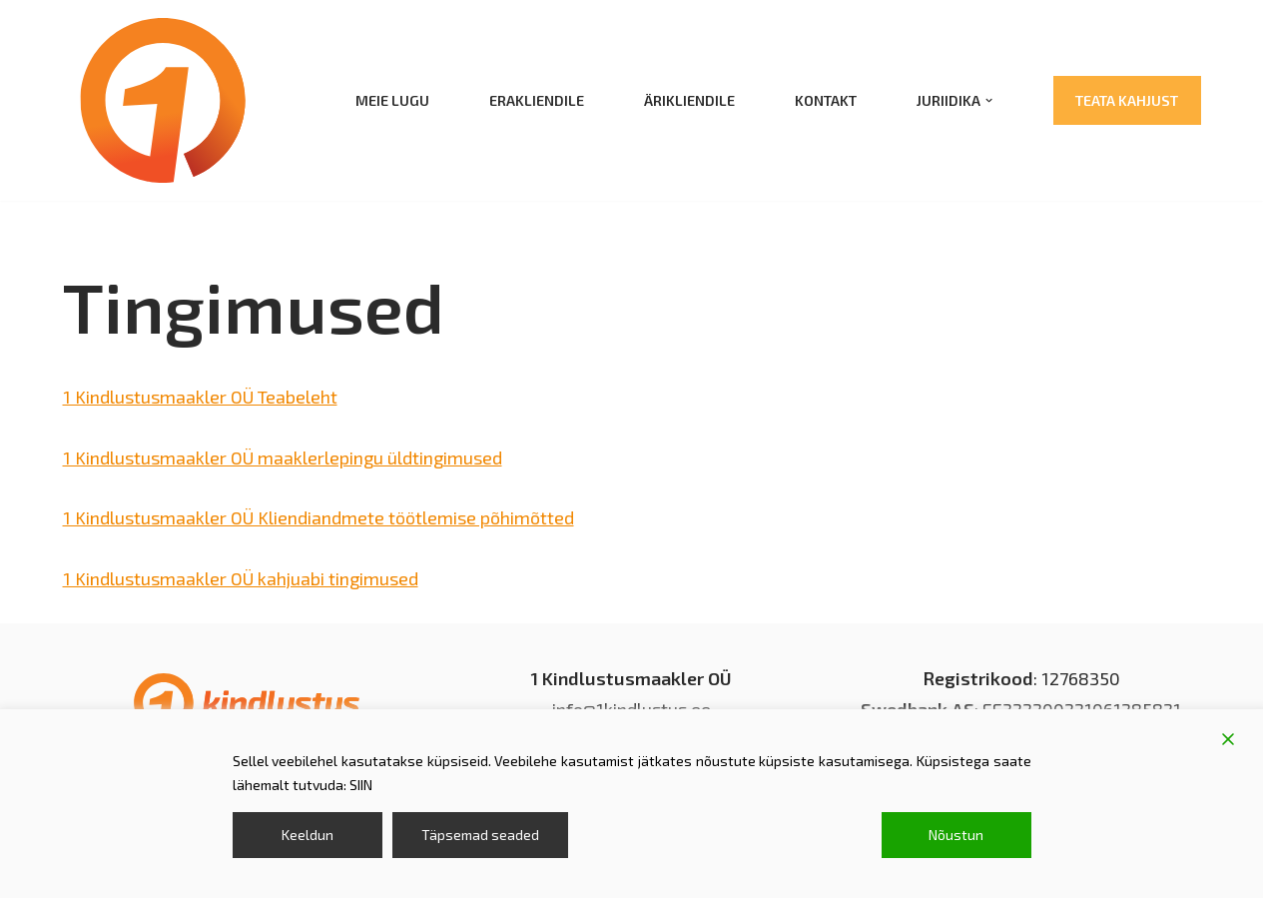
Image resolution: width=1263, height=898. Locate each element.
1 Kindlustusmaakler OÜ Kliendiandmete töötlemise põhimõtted (318, 517)
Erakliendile (536, 100)
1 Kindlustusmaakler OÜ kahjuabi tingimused (240, 578)
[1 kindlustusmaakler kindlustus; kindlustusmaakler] (163, 100)
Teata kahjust (1126, 100)
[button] (988, 100)
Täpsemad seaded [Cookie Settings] (480, 834)
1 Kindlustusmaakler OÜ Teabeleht (200, 397)
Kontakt (826, 100)
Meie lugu (392, 100)
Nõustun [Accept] (956, 834)
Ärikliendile (689, 100)
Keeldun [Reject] (307, 834)
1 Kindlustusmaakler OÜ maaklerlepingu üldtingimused (282, 457)
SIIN (360, 784)
